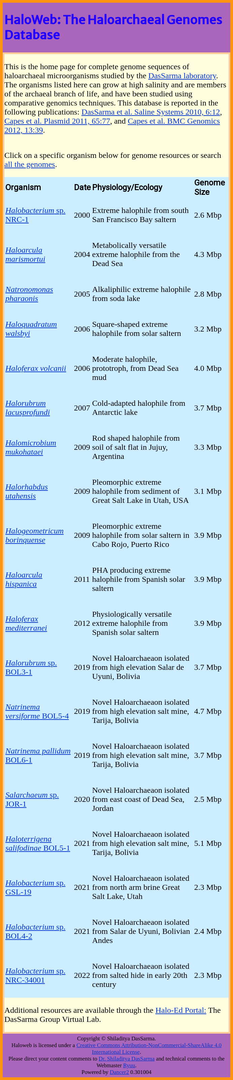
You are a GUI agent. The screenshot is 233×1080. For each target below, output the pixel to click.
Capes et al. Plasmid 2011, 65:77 (57, 121)
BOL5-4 (37, 711)
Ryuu (129, 1065)
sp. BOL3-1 (31, 667)
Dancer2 (119, 1072)
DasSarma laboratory (182, 75)
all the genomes (29, 164)
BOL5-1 (37, 843)
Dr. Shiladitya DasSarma (126, 1058)
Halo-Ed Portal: (180, 1010)
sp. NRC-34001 (35, 975)
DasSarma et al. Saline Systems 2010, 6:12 (150, 111)
